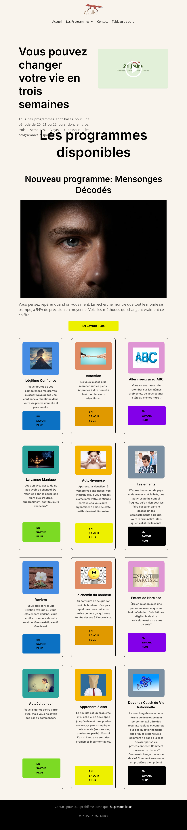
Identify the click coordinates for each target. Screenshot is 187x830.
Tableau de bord (123, 22)
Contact (102, 22)
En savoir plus (93, 326)
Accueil (57, 22)
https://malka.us (121, 807)
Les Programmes (77, 22)
